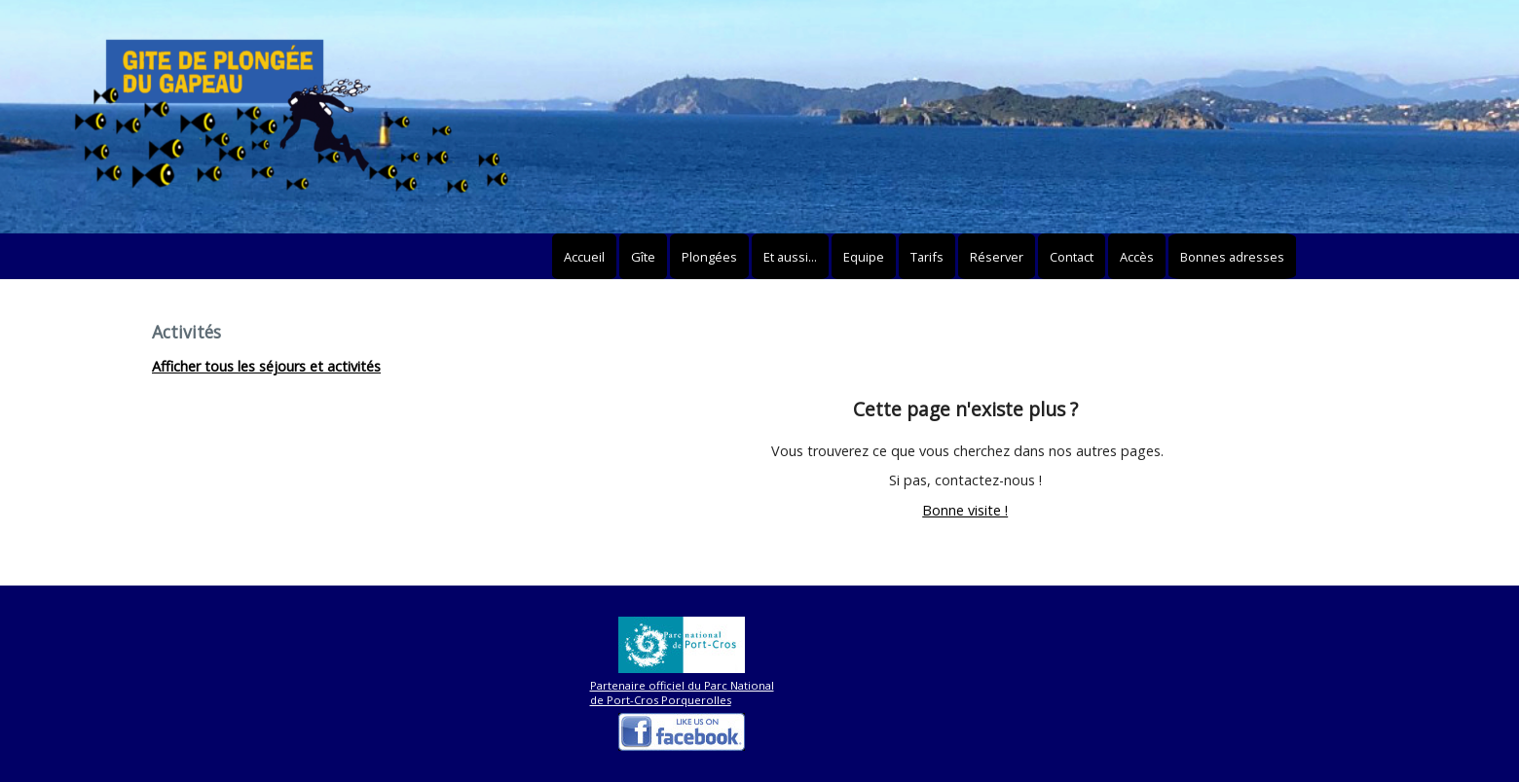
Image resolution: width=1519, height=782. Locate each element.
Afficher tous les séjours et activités (266, 366)
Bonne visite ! (965, 510)
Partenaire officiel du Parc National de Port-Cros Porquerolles (682, 692)
